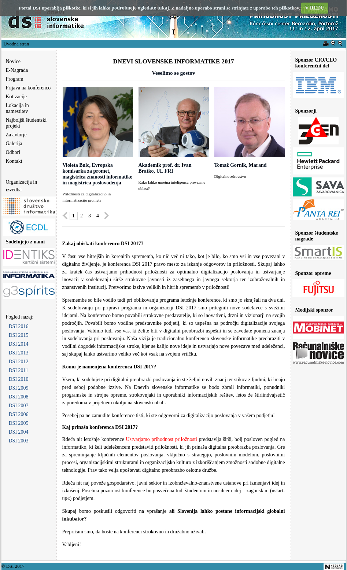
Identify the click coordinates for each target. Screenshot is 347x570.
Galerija (14, 143)
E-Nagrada (17, 70)
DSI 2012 (19, 361)
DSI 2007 (19, 405)
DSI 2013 (19, 353)
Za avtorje (16, 134)
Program (14, 79)
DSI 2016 (19, 326)
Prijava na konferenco (28, 88)
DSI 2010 (19, 379)
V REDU (314, 8)
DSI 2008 (19, 397)
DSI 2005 (19, 423)
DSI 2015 (19, 335)
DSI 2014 (19, 344)
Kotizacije (16, 96)
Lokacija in (15, 108)
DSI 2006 (19, 414)
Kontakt (14, 161)
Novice (13, 61)
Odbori (13, 152)
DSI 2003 (19, 441)
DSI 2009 (19, 388)
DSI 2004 (19, 432)
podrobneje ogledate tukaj (140, 8)
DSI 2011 (19, 370)
